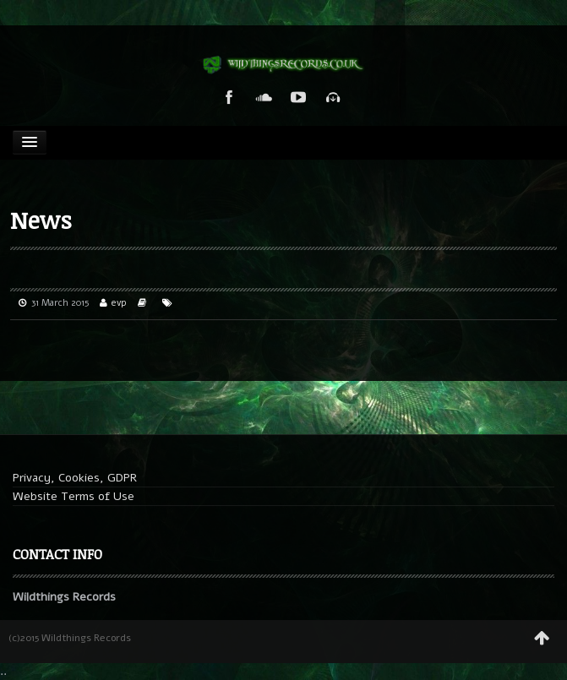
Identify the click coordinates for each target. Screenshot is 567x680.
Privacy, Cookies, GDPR (75, 478)
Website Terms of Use (73, 496)
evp (119, 302)
